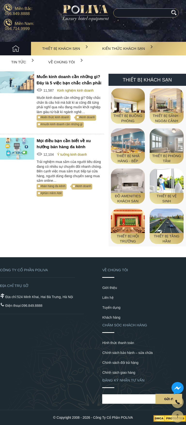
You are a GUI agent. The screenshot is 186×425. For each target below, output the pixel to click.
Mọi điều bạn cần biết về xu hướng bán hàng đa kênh (64, 144)
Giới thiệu (109, 288)
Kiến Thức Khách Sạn (123, 48)
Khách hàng (111, 317)
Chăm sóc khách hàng (124, 325)
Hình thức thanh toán (118, 343)
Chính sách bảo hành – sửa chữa (127, 353)
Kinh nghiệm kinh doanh (75, 90)
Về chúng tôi (61, 62)
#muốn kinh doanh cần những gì (61, 124)
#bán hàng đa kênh (52, 186)
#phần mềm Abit (51, 193)
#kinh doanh (87, 117)
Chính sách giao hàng (118, 372)
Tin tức (18, 62)
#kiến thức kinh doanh (54, 117)
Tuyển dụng (111, 307)
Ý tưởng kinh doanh (72, 154)
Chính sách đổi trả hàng (120, 363)
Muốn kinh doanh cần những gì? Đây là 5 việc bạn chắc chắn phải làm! (69, 79)
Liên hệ (107, 298)
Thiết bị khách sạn (61, 48)
